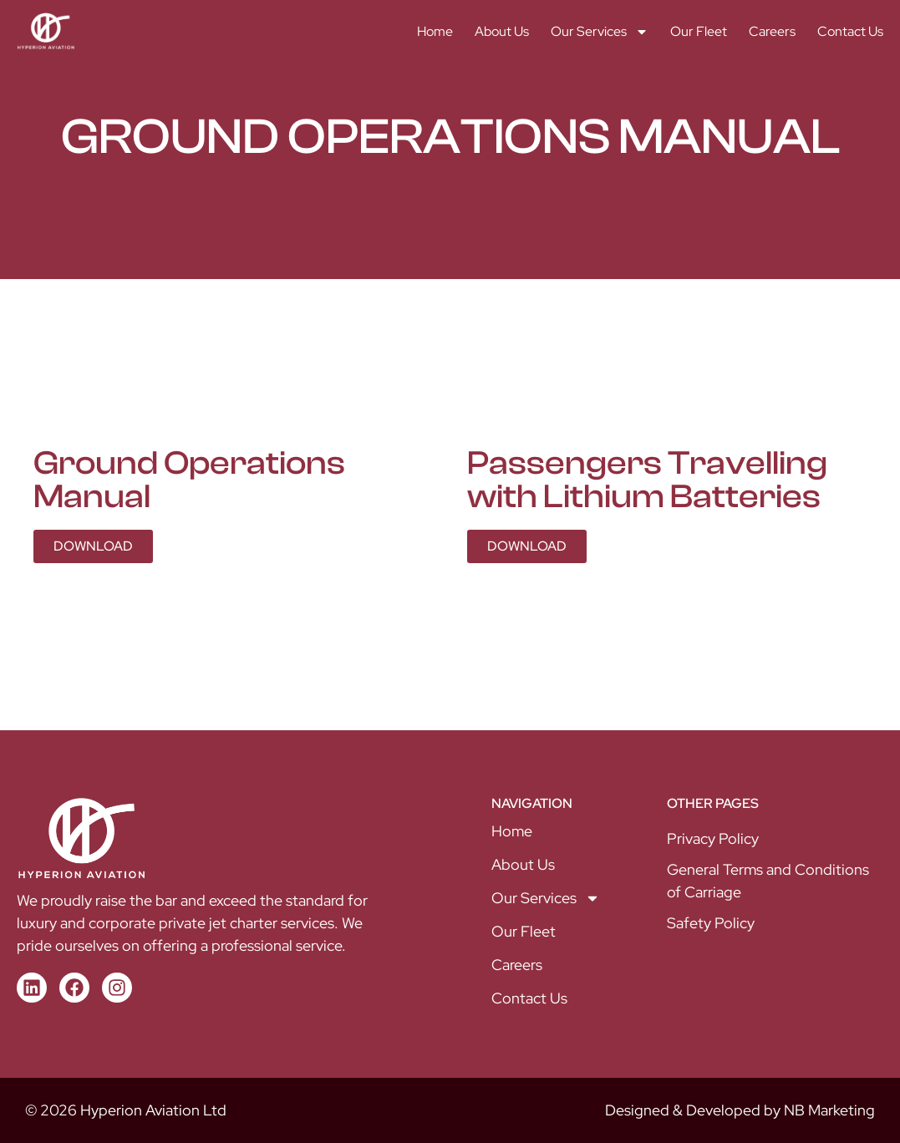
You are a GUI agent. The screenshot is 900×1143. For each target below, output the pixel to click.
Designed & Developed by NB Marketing (740, 1110)
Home (435, 31)
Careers (772, 31)
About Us (502, 31)
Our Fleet (698, 31)
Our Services (599, 32)
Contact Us (850, 31)
